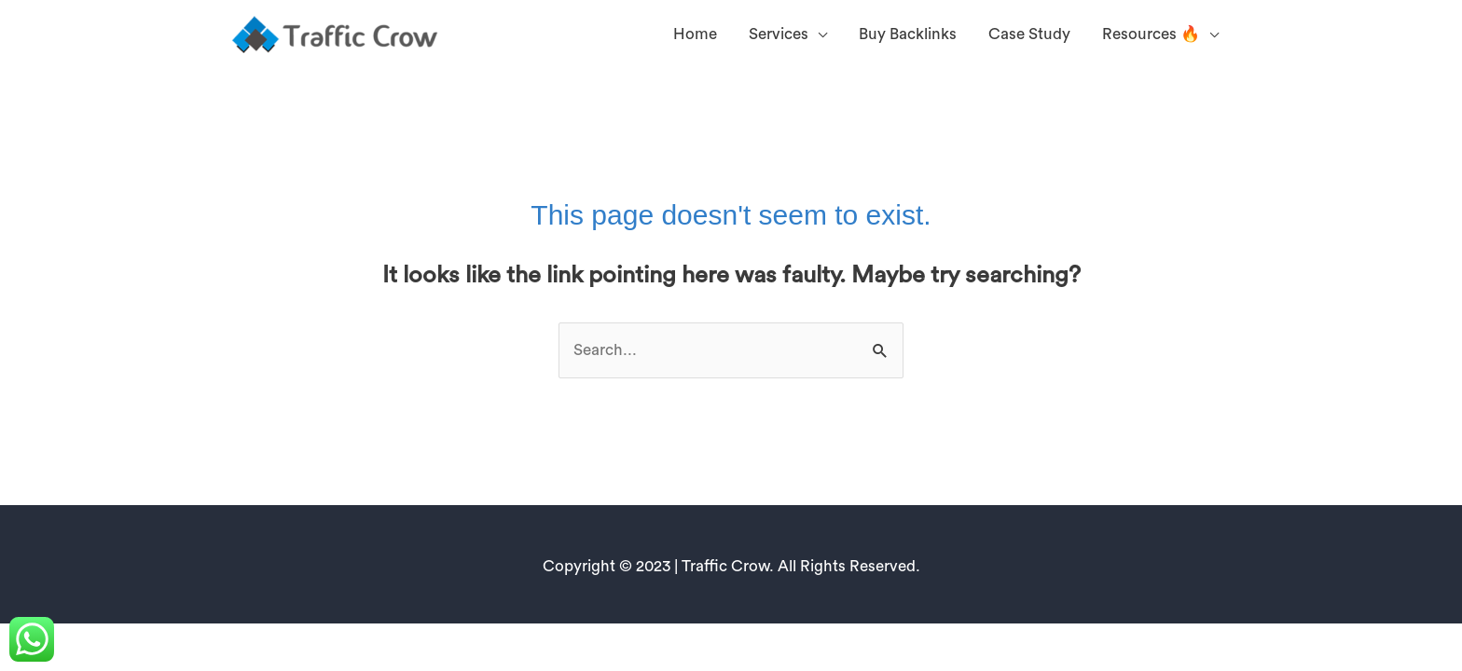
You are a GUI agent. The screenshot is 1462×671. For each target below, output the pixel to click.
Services (778, 34)
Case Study (1029, 34)
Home (695, 34)
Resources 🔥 (1151, 34)
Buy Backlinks (908, 34)
